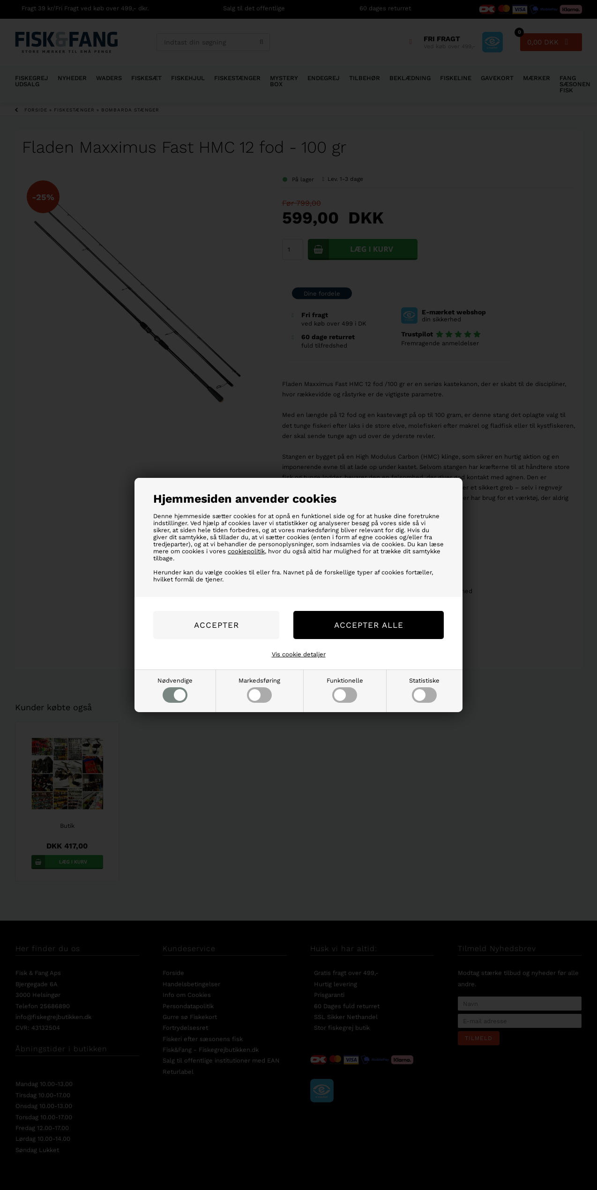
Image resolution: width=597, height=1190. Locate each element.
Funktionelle (345, 690)
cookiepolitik (246, 551)
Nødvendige (175, 690)
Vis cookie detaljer (299, 654)
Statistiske (424, 690)
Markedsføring (259, 690)
